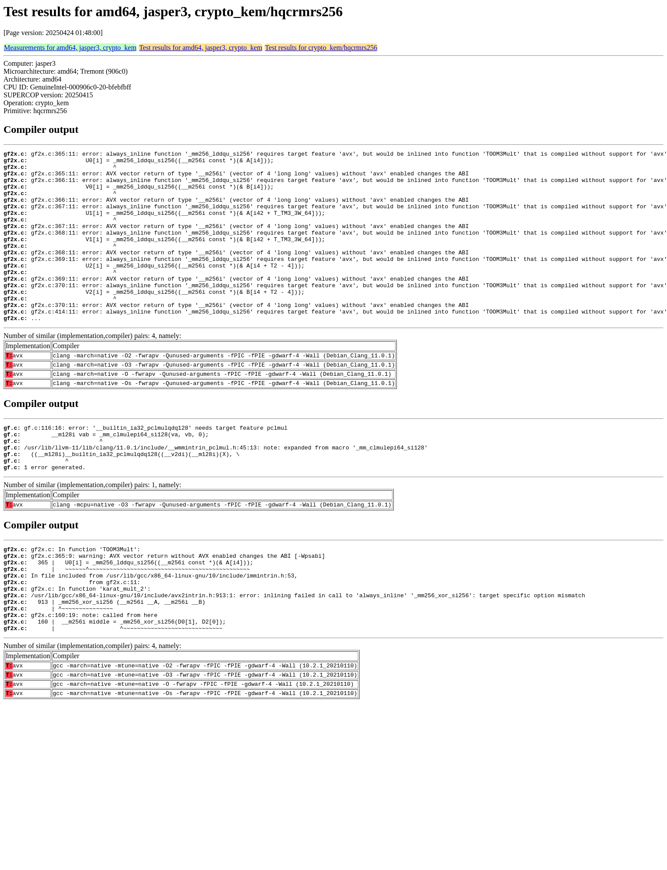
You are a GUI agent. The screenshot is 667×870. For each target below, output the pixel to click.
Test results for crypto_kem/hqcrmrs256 (321, 47)
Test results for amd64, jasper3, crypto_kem (200, 47)
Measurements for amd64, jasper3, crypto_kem (70, 47)
